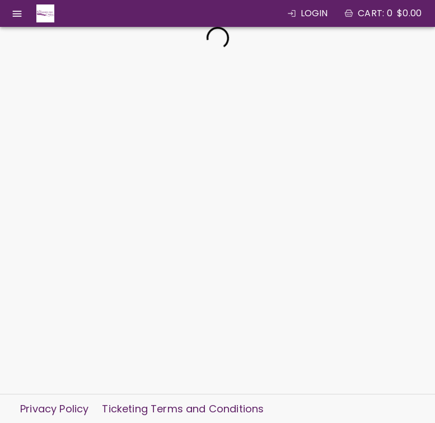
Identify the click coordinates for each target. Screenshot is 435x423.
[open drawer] (17, 13)
